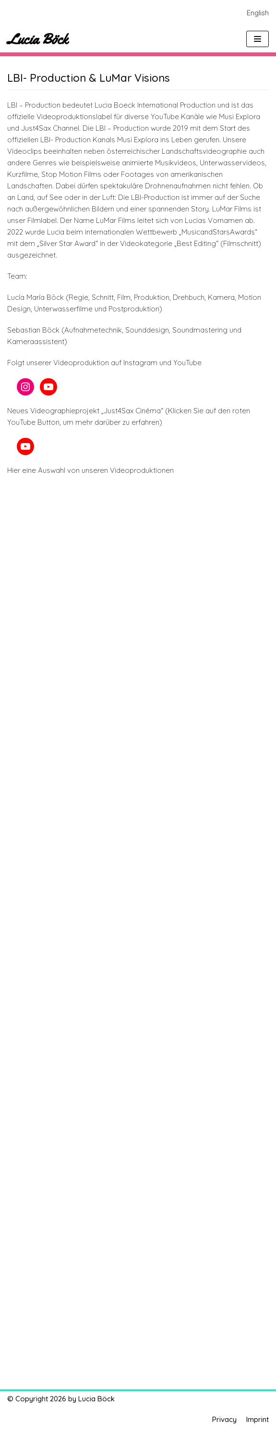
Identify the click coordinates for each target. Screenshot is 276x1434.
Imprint (257, 1419)
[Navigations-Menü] (257, 39)
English (258, 12)
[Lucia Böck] (37, 38)
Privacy (224, 1419)
